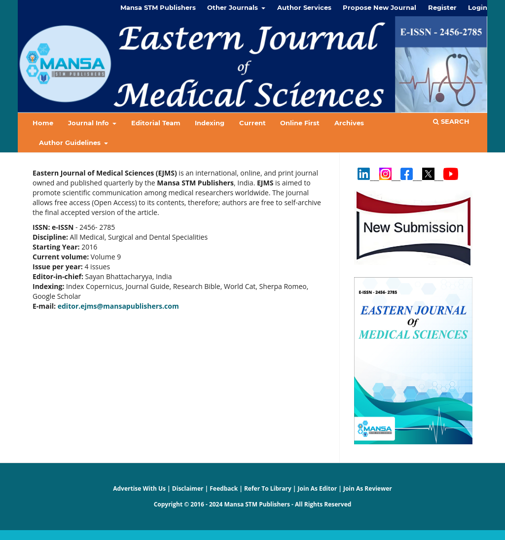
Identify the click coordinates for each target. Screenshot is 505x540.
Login (477, 7)
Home (43, 123)
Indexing (209, 123)
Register (442, 7)
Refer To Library (267, 488)
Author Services (304, 7)
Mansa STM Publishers (158, 7)
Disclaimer (188, 488)
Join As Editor (317, 488)
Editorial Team (155, 123)
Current (252, 123)
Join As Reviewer (367, 488)
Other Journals (233, 7)
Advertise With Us (139, 488)
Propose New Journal (379, 7)
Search (451, 121)
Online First (300, 123)
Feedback (224, 488)
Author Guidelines (71, 142)
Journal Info (89, 123)
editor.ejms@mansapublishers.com (118, 306)
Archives (349, 123)
